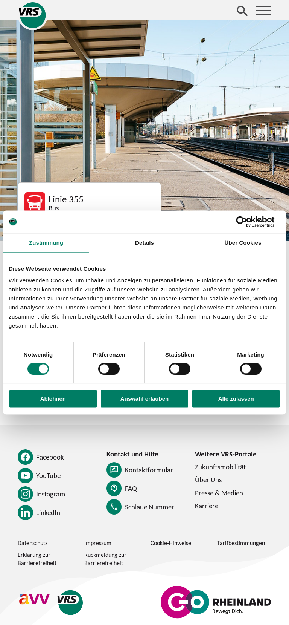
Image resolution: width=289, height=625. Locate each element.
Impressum (97, 543)
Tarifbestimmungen (241, 543)
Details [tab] (144, 242)
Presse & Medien (219, 492)
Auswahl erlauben (144, 399)
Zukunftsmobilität (220, 466)
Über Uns (208, 479)
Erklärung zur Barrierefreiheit (37, 559)
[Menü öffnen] (263, 10)
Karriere (206, 505)
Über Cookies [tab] (243, 242)
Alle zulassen (236, 399)
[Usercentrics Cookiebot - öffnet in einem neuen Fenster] (247, 221)
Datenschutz (32, 543)
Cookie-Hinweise (171, 543)
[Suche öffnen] (242, 10)
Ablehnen (53, 399)
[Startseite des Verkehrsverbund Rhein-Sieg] (33, 15)
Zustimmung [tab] (46, 242)
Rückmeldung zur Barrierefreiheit (105, 559)
